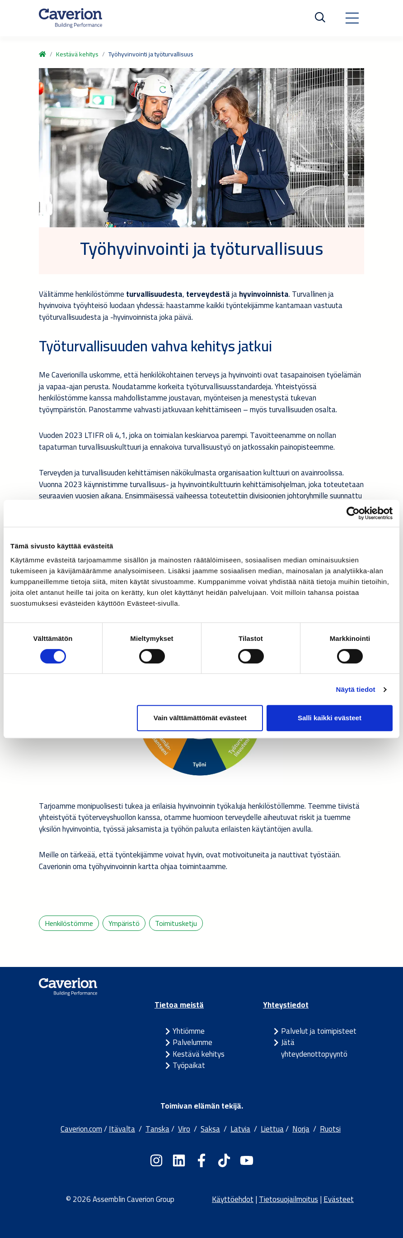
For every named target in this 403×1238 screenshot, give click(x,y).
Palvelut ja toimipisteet (318, 1031)
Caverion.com (81, 1129)
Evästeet (338, 1199)
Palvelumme (192, 1042)
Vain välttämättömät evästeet (200, 718)
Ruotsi (330, 1129)
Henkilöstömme (69, 923)
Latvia (240, 1129)
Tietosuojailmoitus (288, 1199)
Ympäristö (124, 923)
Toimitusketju (176, 923)
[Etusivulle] (70, 18)
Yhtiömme (189, 1031)
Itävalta (122, 1129)
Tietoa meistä (179, 1005)
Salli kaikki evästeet (329, 718)
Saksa (210, 1129)
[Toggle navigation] (352, 18)
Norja (300, 1129)
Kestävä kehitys (77, 54)
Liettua (272, 1129)
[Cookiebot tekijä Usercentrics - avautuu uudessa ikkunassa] (353, 513)
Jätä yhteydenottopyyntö (314, 1048)
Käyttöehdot (232, 1199)
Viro (184, 1129)
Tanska (157, 1129)
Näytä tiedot (355, 689)
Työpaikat (189, 1065)
